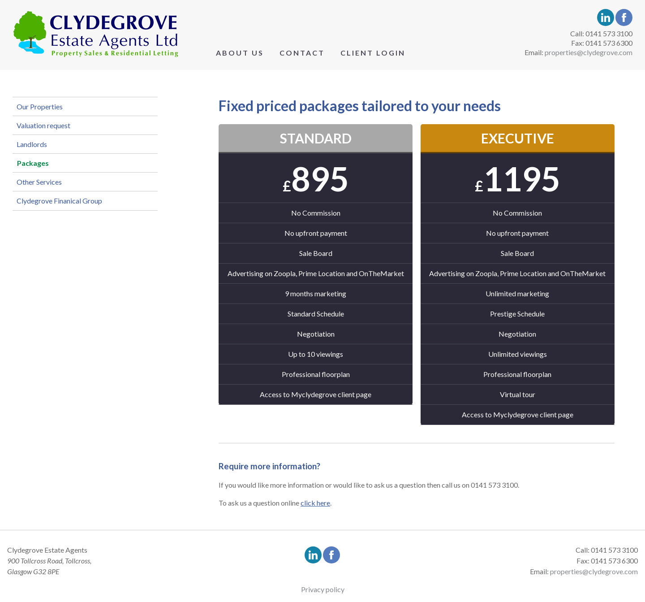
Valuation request (51, 138)
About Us (240, 52)
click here (315, 502)
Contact (302, 52)
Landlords (39, 165)
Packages (44, 192)
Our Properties (47, 110)
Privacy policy (322, 589)
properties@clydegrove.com (588, 52)
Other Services (46, 220)
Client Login (372, 52)
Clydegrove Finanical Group (67, 247)
